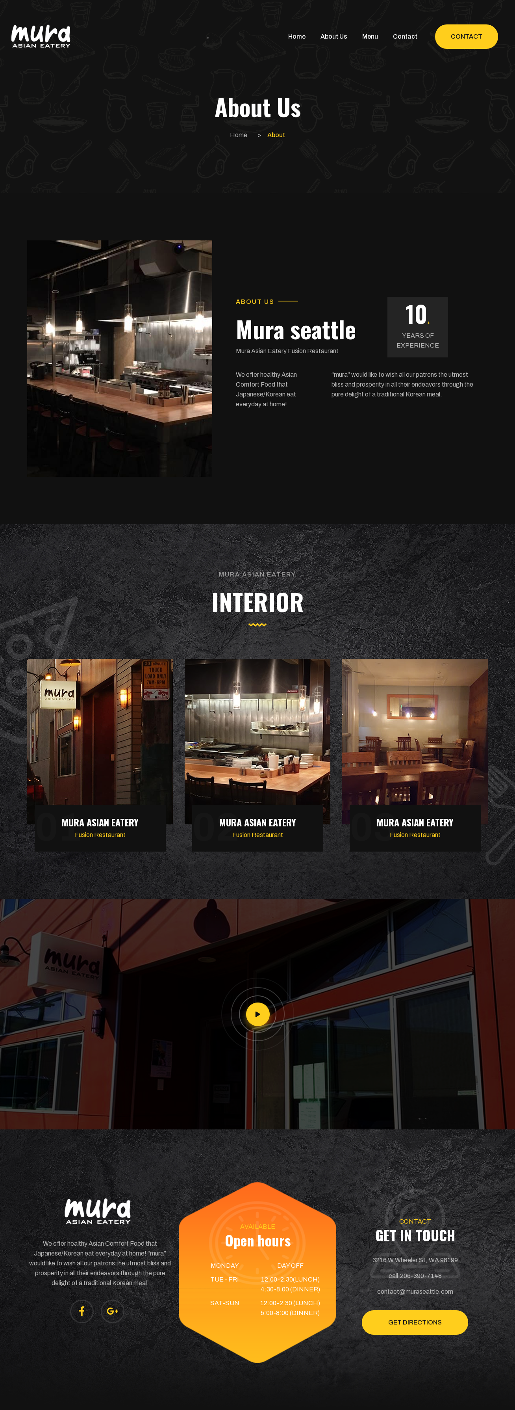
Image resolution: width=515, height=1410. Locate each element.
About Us (333, 36)
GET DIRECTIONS (415, 1322)
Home (297, 36)
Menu (370, 36)
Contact (405, 36)
